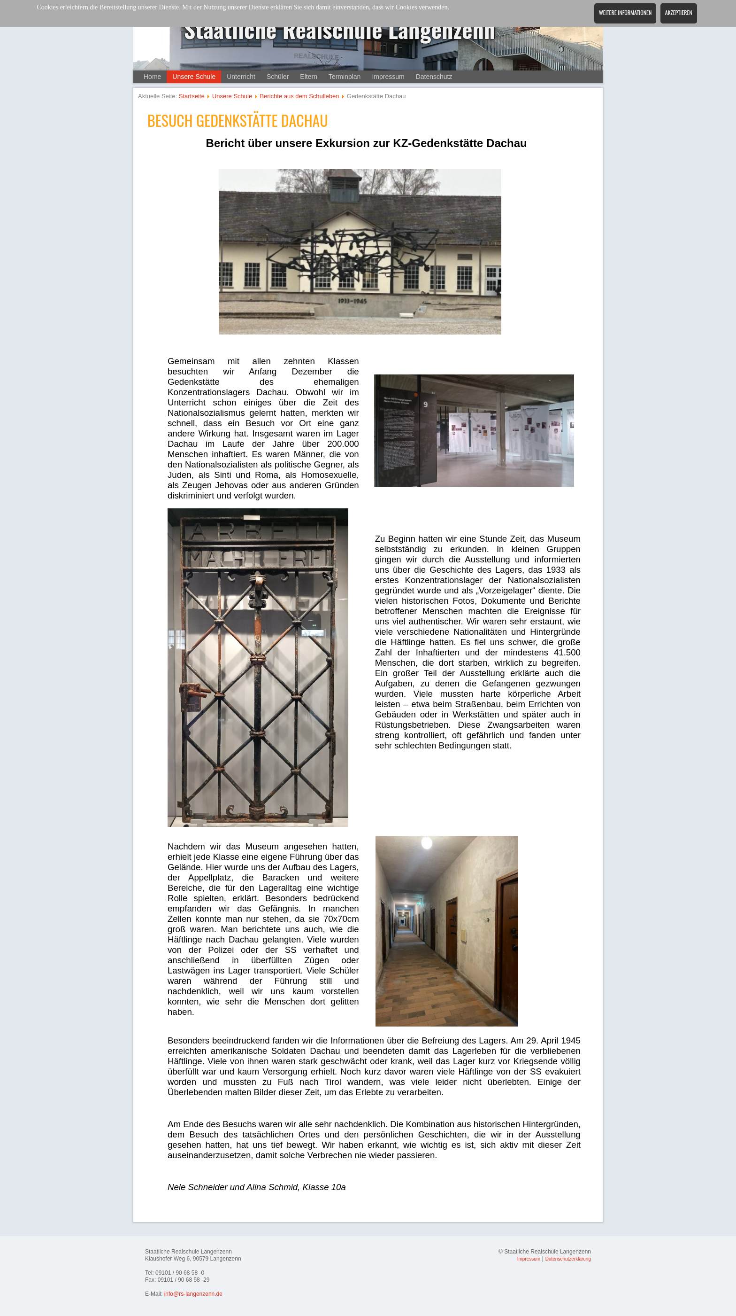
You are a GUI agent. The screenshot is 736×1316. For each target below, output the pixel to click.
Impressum (388, 76)
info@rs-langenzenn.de (193, 1294)
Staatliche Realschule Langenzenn (340, 29)
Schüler (278, 76)
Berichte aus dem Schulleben (299, 96)
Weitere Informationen (625, 12)
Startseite (192, 96)
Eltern (308, 76)
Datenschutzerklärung (568, 1258)
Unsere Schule (193, 76)
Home (152, 76)
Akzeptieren (678, 12)
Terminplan (344, 76)
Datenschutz (434, 76)
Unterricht (241, 76)
